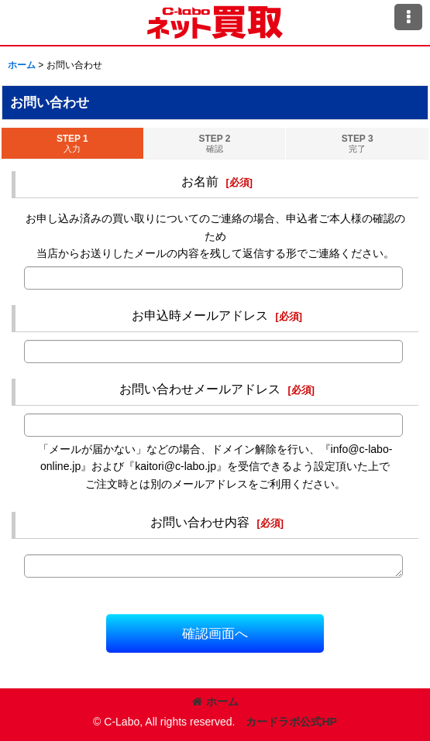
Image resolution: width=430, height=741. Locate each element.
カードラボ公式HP (291, 721)
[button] (408, 17)
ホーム (215, 701)
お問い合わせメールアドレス (199, 389)
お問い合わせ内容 (199, 522)
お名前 (199, 181)
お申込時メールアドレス (200, 315)
